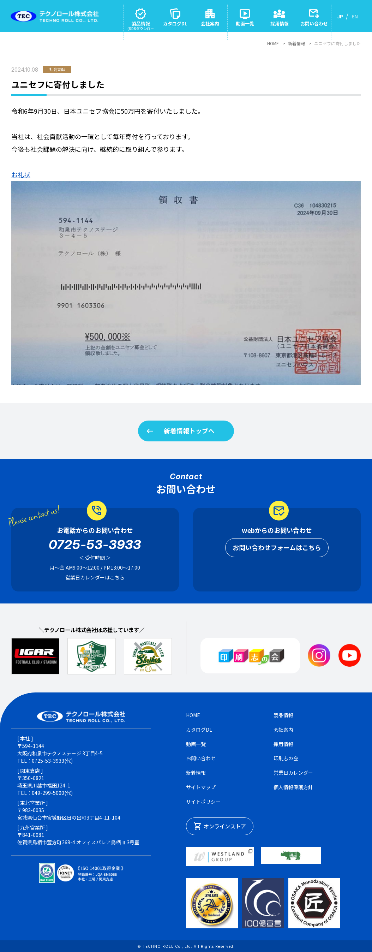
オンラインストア (219, 828)
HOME (273, 43)
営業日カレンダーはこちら (95, 578)
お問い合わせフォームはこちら (277, 548)
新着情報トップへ (180, 431)
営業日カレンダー (293, 774)
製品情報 (283, 716)
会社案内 (283, 730)
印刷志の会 (286, 759)
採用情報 (283, 745)
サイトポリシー (203, 802)
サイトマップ (201, 788)
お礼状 (20, 174)
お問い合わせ (201, 759)
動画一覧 (196, 745)
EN (355, 16)
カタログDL (199, 730)
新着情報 (296, 43)
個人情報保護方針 (293, 788)
